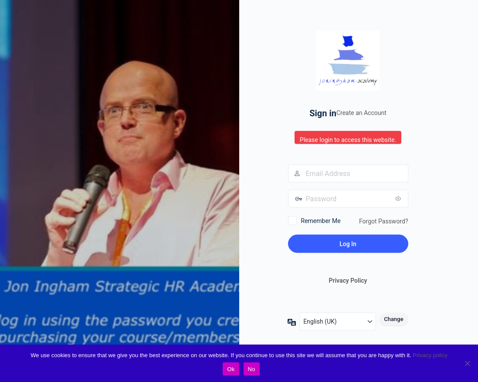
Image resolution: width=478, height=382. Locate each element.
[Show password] (399, 198)
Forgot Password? (383, 220)
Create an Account (361, 112)
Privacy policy (430, 355)
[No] (467, 363)
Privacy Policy (348, 280)
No (251, 369)
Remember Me (321, 220)
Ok (230, 369)
